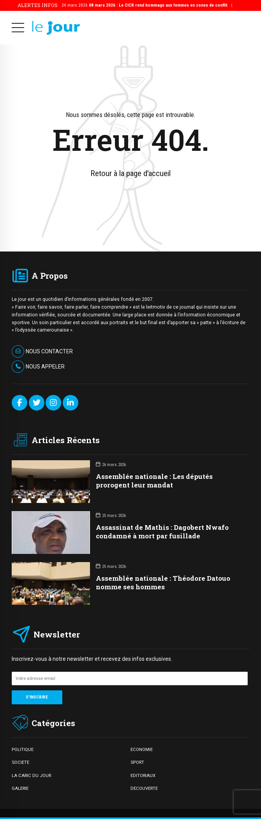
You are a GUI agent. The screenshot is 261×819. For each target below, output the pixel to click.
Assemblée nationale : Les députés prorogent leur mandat (154, 480)
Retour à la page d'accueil (130, 173)
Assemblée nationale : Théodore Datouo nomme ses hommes (163, 582)
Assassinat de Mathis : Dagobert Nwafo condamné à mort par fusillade (162, 531)
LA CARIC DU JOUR (31, 775)
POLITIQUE (23, 749)
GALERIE (20, 788)
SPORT (137, 762)
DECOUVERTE (144, 788)
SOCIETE (20, 762)
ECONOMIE (141, 749)
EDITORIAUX (142, 775)
